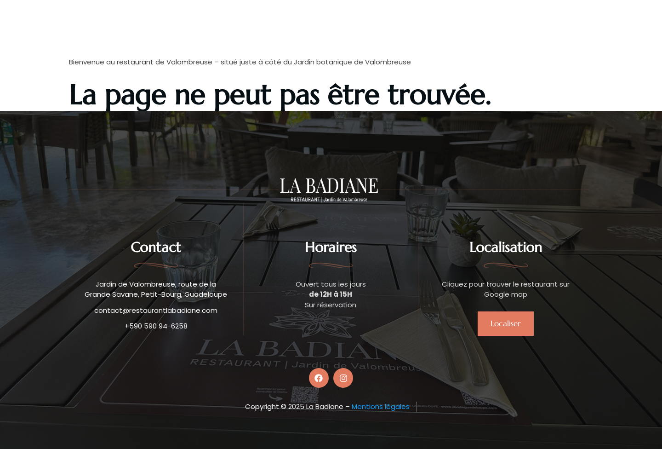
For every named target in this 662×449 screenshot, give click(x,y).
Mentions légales (381, 406)
